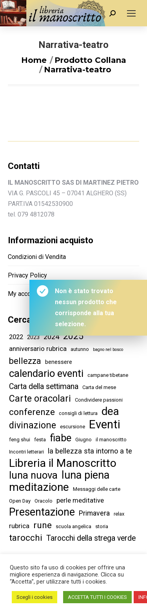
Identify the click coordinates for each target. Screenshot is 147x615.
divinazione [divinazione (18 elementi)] (32, 425)
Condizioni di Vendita (37, 257)
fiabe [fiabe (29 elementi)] (60, 438)
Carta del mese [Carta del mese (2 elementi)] (99, 387)
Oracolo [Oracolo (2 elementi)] (43, 501)
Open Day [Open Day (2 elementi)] (20, 501)
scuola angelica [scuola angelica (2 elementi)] (73, 526)
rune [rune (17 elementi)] (42, 525)
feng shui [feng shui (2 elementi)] (19, 439)
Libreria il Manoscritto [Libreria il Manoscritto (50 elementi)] (62, 463)
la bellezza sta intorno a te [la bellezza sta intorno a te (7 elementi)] (90, 451)
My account (23, 293)
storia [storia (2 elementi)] (101, 526)
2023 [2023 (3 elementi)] (33, 337)
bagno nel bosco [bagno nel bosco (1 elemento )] (108, 349)
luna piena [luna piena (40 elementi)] (85, 475)
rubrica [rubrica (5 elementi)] (19, 526)
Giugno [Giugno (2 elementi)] (83, 439)
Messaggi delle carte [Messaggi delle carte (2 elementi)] (96, 489)
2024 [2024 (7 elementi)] (51, 336)
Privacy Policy (27, 275)
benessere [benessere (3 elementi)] (58, 362)
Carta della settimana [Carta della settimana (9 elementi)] (43, 386)
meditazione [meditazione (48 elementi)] (39, 487)
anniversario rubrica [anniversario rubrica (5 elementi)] (38, 348)
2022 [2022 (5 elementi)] (16, 337)
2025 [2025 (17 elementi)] (73, 336)
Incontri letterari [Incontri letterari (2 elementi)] (26, 452)
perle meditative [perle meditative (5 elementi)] (80, 500)
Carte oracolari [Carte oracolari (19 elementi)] (40, 398)
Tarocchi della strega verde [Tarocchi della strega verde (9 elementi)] (91, 538)
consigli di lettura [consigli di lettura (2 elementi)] (78, 413)
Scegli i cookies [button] (34, 597)
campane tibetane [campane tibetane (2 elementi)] (107, 375)
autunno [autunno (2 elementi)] (80, 349)
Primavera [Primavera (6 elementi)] (94, 513)
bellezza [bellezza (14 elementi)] (25, 361)
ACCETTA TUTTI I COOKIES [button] (97, 597)
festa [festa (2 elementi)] (40, 439)
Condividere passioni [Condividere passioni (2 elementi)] (99, 400)
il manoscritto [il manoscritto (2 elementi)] (111, 439)
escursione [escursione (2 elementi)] (72, 427)
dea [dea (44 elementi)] (110, 411)
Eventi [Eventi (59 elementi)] (104, 424)
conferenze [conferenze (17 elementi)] (32, 412)
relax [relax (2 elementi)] (119, 514)
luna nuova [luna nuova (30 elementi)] (33, 475)
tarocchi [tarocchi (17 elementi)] (25, 537)
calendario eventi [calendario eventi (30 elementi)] (46, 373)
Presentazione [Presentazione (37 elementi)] (42, 512)
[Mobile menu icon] (131, 13)
